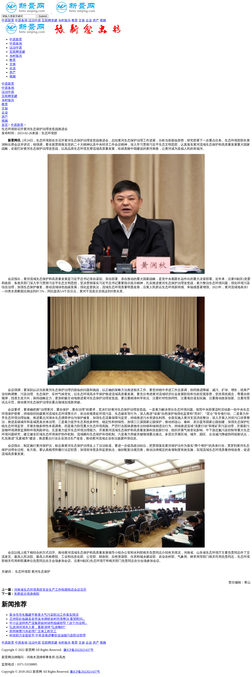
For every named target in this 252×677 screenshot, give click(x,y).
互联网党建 (49, 20)
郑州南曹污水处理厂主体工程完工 (33, 631)
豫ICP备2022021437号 (78, 649)
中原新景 (8, 20)
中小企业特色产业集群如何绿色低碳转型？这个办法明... (48, 623)
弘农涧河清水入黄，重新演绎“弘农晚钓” (37, 627)
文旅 (82, 20)
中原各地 (21, 20)
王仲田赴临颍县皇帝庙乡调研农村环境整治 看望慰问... (47, 619)
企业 (89, 20)
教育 (74, 20)
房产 (96, 20)
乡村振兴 (64, 20)
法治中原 (34, 20)
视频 (103, 20)
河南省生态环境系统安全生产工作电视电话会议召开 (50, 589)
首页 (5, 125)
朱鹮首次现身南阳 (26, 593)
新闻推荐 (14, 604)
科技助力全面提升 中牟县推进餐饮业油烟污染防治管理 (47, 635)
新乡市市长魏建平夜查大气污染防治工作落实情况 (44, 614)
